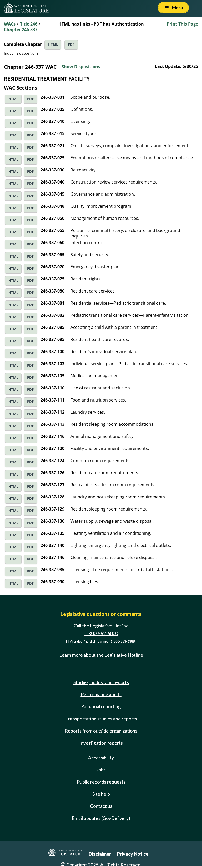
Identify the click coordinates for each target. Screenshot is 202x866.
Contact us (101, 806)
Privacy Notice (132, 854)
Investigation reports (101, 743)
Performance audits (101, 694)
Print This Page (182, 24)
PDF (71, 44)
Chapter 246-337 (20, 29)
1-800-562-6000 (101, 633)
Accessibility (101, 757)
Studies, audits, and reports (101, 682)
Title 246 (28, 24)
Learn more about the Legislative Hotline (101, 655)
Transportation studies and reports (101, 718)
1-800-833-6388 (122, 642)
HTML (53, 44)
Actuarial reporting (101, 706)
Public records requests (101, 782)
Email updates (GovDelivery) (101, 818)
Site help (101, 794)
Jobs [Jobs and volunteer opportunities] (101, 770)
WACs (10, 24)
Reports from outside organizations (101, 731)
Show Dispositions (81, 67)
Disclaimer (100, 854)
